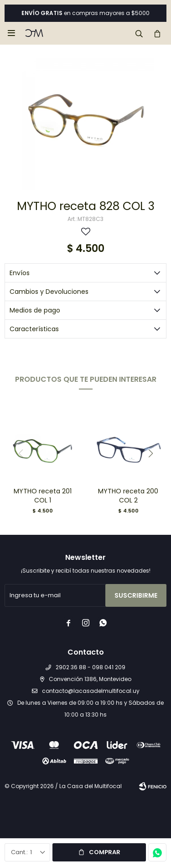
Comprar (104, 852)
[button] (139, 33)
